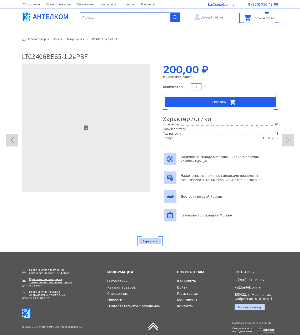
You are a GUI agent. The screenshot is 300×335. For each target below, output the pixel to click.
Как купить (108, 4)
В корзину (224, 102)
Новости (128, 4)
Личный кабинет (213, 17)
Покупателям (190, 272)
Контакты (148, 4)
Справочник (85, 4)
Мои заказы (187, 300)
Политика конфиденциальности (251, 323)
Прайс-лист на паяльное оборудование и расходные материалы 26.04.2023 (43, 295)
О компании (31, 4)
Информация (120, 272)
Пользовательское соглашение (133, 306)
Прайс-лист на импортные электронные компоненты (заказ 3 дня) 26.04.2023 (47, 282)
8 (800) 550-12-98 (249, 280)
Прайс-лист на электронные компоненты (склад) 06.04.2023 (49, 271)
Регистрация (188, 293)
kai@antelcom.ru (248, 287)
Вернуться (150, 241)
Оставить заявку (249, 307)
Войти (182, 287)
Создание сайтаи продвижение (242, 330)
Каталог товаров (58, 4)
